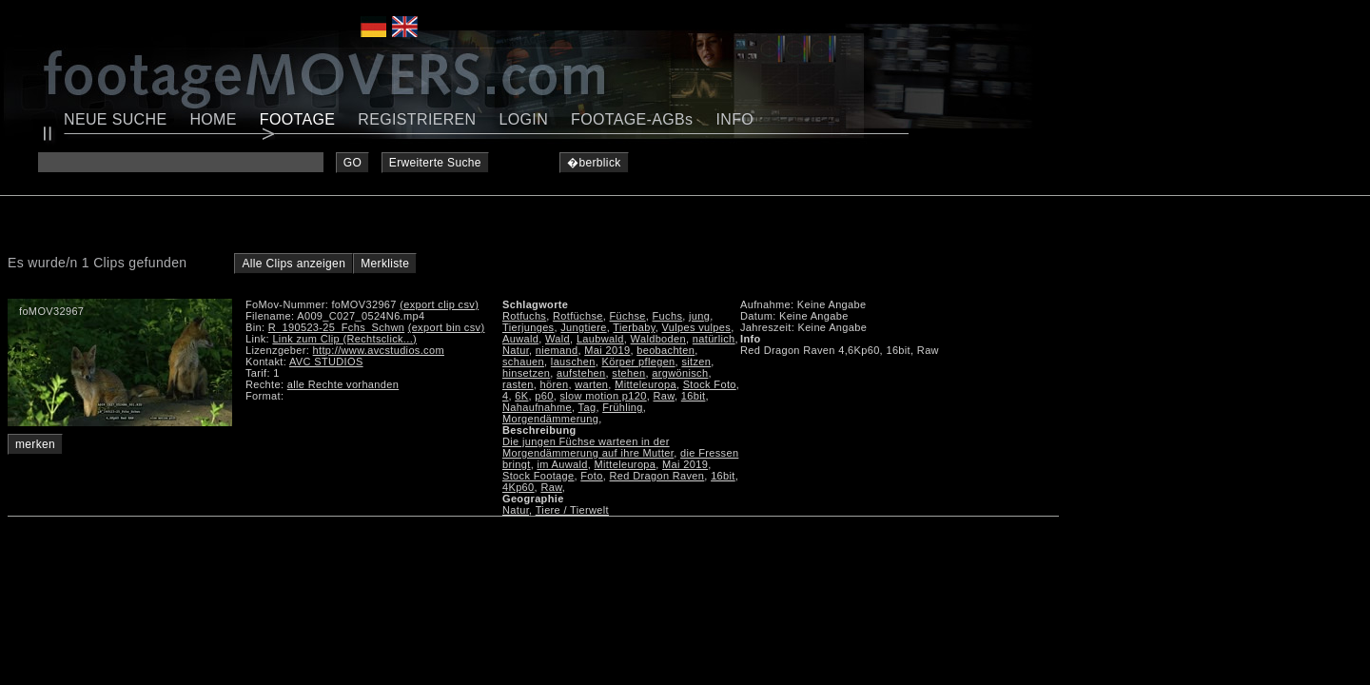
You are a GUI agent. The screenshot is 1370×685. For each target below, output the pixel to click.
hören (554, 384)
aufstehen (581, 373)
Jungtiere (583, 327)
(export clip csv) (439, 304)
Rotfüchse (578, 316)
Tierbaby (634, 327)
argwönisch (680, 373)
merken (35, 444)
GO (352, 162)
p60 (544, 395)
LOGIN (524, 119)
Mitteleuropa (645, 384)
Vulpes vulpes (696, 327)
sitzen (696, 361)
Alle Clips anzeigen (293, 263)
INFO (734, 119)
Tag (587, 407)
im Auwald (562, 464)
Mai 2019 (607, 350)
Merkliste (385, 263)
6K (521, 395)
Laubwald (600, 338)
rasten (518, 384)
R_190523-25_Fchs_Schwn (336, 327)
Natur (515, 350)
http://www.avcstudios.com (378, 350)
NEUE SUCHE (115, 119)
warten (591, 384)
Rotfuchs (524, 316)
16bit (693, 395)
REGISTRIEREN (417, 119)
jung (699, 316)
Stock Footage (538, 475)
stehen (628, 373)
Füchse (628, 316)
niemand (557, 350)
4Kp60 (518, 487)
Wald (557, 338)
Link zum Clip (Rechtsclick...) (344, 338)
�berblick (594, 162)
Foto (591, 475)
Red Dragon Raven (657, 475)
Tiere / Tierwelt (572, 510)
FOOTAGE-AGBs (632, 119)
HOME (212, 119)
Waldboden (658, 338)
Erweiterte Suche (435, 162)
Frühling (622, 407)
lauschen (573, 361)
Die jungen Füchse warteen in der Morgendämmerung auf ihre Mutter (588, 447)
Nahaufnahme (537, 407)
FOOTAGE (298, 119)
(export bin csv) (446, 327)
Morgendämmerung (550, 418)
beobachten (665, 350)
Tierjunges (528, 327)
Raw (664, 395)
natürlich (714, 338)
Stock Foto (709, 384)
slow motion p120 (602, 395)
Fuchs (668, 316)
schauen (523, 361)
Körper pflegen (638, 361)
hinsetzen (526, 373)
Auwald (520, 338)
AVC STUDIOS (326, 361)
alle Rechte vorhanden (343, 384)
